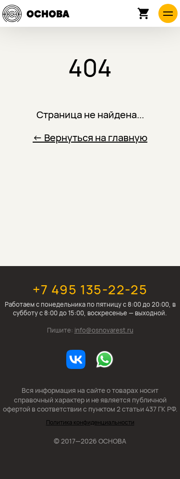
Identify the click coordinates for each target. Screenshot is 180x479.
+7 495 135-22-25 (90, 289)
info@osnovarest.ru (103, 330)
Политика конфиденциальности (90, 422)
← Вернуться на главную (90, 137)
